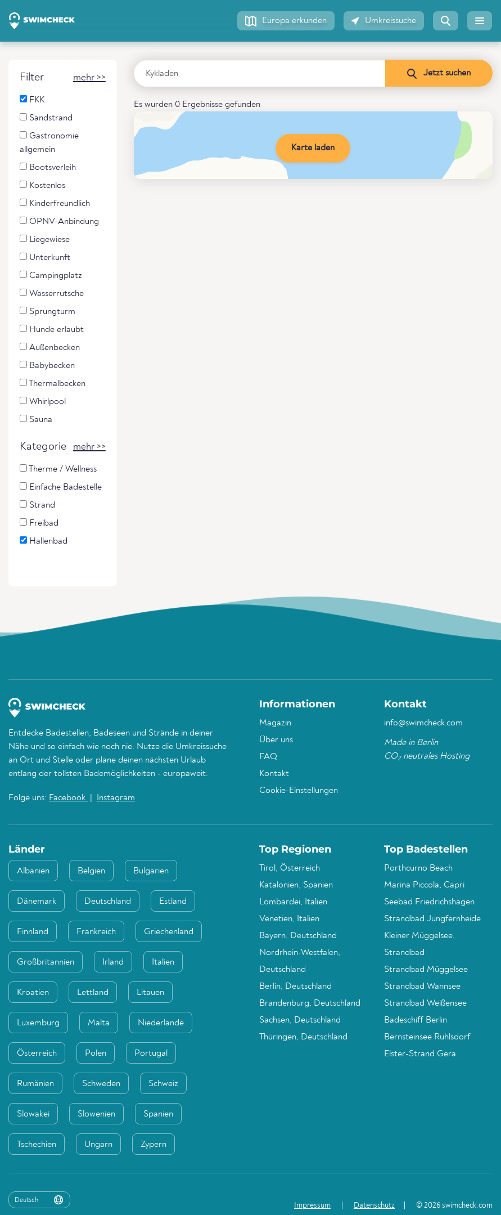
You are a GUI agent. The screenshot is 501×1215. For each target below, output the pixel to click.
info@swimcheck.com (423, 723)
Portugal (151, 1053)
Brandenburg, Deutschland (309, 1003)
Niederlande (161, 1023)
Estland (173, 901)
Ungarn (98, 1144)
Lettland (93, 992)
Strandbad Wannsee (422, 986)
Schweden (101, 1083)
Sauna (36, 419)
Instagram (116, 797)
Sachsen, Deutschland (300, 1020)
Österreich (37, 1053)
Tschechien (36, 1144)
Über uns (276, 740)
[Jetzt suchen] (439, 73)
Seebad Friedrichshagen (429, 902)
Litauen (150, 992)
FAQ (268, 756)
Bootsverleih (48, 167)
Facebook (68, 797)
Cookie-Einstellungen (298, 790)
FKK (32, 100)
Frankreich (96, 931)
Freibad (39, 523)
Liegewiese (45, 239)
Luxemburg (38, 1023)
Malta (99, 1023)
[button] (286, 20)
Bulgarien (151, 871)
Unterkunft (45, 257)
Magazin (275, 723)
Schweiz (163, 1083)
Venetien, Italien (289, 918)
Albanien (33, 871)
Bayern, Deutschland (298, 935)
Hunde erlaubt (52, 329)
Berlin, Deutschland (295, 986)
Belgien (91, 871)
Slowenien (96, 1114)
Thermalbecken (52, 383)
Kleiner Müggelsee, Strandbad (419, 944)
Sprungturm (47, 311)
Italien (163, 962)
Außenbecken (50, 347)
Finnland (32, 931)
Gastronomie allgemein (49, 142)
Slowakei (33, 1114)
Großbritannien (45, 962)
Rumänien (35, 1083)
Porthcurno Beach (418, 868)
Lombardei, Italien (293, 902)
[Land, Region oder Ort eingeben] (259, 73)
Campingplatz (51, 275)
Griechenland (168, 931)
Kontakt (274, 773)
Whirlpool (43, 401)
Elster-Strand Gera (420, 1054)
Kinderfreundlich (55, 203)
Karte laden (313, 148)
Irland (113, 962)
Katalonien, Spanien (296, 885)
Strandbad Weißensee (425, 1003)
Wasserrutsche (52, 293)
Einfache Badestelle (61, 487)
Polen (95, 1053)
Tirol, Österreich (289, 868)
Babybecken (47, 365)
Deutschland (107, 901)
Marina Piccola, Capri (424, 885)
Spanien (158, 1114)
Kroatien (33, 992)
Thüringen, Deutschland (303, 1037)
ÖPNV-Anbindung (59, 221)
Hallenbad (43, 541)
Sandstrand (46, 118)
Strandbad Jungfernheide (432, 918)
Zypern (153, 1144)
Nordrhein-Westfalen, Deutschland (299, 961)
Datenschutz (374, 1205)
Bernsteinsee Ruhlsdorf (427, 1037)
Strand (37, 505)
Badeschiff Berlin (415, 1020)
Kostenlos (42, 185)
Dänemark (36, 901)
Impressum (312, 1205)
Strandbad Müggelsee (426, 969)
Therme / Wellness (58, 469)
